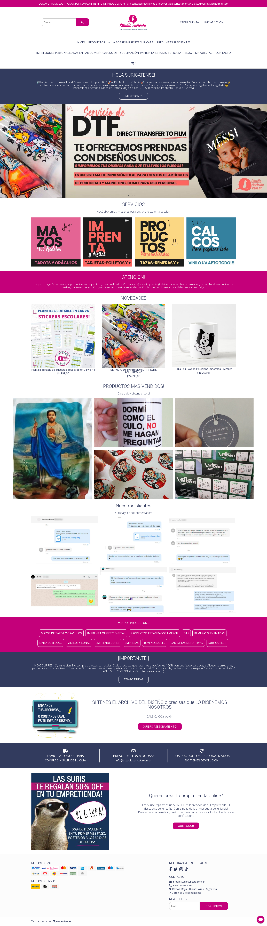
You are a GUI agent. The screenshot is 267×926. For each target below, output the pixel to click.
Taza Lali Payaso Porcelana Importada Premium (203, 369)
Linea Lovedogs (50, 643)
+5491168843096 (180, 885)
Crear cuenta (189, 22)
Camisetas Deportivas (187, 643)
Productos (99, 42)
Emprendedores (107, 643)
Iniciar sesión (213, 22)
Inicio (80, 42)
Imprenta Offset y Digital (106, 633)
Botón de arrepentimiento (185, 892)
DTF (186, 633)
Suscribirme (214, 906)
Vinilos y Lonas (79, 643)
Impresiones (133, 96)
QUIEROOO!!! (186, 826)
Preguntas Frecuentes (174, 42)
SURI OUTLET (217, 643)
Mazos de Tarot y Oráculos (61, 633)
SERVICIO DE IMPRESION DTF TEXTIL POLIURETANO (133, 371)
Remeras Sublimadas (209, 633)
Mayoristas (203, 53)
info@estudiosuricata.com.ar (187, 881)
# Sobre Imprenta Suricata (133, 42)
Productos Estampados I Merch (154, 633)
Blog (188, 53)
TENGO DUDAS (133, 679)
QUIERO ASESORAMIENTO (160, 726)
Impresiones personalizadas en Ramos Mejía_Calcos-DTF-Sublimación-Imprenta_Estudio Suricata (108, 53)
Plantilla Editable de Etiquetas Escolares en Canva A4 (63, 369)
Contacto (223, 53)
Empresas (132, 643)
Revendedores (154, 643)
